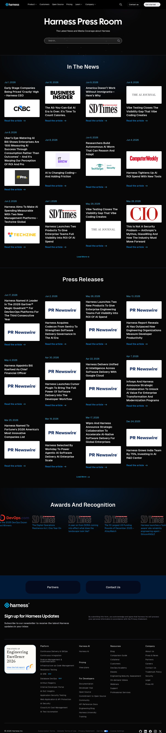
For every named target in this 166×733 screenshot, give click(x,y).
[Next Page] (83, 257)
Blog (112, 651)
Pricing (69, 4)
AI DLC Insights (47, 691)
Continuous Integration (51, 655)
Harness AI (84, 651)
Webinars (114, 684)
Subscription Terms (46, 731)
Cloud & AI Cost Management (54, 708)
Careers (149, 664)
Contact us (134, 4)
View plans (84, 667)
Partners (149, 660)
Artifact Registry (48, 683)
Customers (44, 4)
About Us (149, 651)
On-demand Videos (119, 680)
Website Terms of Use (66, 731)
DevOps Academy (118, 668)
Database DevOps (48, 679)
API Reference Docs (88, 704)
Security (149, 676)
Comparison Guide (118, 655)
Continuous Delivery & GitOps (54, 651)
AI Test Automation (49, 712)
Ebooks (113, 672)
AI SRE (43, 674)
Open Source (58, 4)
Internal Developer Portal (52, 687)
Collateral (115, 660)
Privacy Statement (86, 731)
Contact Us (150, 668)
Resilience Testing (48, 670)
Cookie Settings (117, 731)
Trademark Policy (153, 672)
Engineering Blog (87, 708)
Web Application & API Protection (55, 699)
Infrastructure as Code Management (57, 666)
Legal (147, 680)
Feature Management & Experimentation (51, 660)
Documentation (86, 684)
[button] (32, 4)
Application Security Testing (53, 695)
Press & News (151, 655)
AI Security (45, 703)
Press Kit (149, 684)
